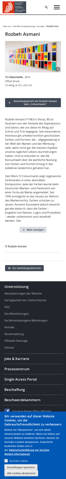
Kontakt (9, 327)
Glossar (9, 347)
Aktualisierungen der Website (23, 293)
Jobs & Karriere (16, 358)
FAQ (6, 307)
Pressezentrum (17, 369)
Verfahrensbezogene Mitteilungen (26, 320)
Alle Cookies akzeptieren (21, 473)
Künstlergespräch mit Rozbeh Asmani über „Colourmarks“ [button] (35, 102)
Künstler (40, 26)
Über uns (7, 26)
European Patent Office (25, 411)
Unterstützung (16, 286)
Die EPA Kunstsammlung (24, 26)
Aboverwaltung (14, 334)
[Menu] (57, 7)
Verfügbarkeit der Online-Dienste (25, 300)
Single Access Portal (20, 379)
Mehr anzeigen (35, 229)
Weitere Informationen (17, 454)
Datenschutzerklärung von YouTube (29, 450)
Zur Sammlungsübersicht (26, 268)
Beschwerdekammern (22, 400)
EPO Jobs (46, 411)
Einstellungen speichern (21, 467)
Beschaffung (14, 389)
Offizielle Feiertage (16, 341)
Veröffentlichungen (16, 314)
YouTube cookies (18, 460)
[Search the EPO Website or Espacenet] (46, 7)
